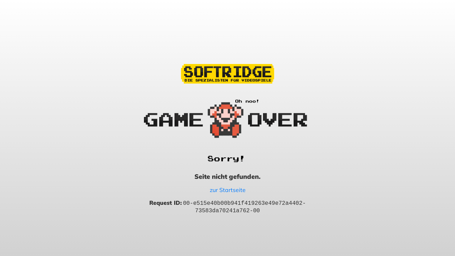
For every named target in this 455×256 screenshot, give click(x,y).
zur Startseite (228, 189)
